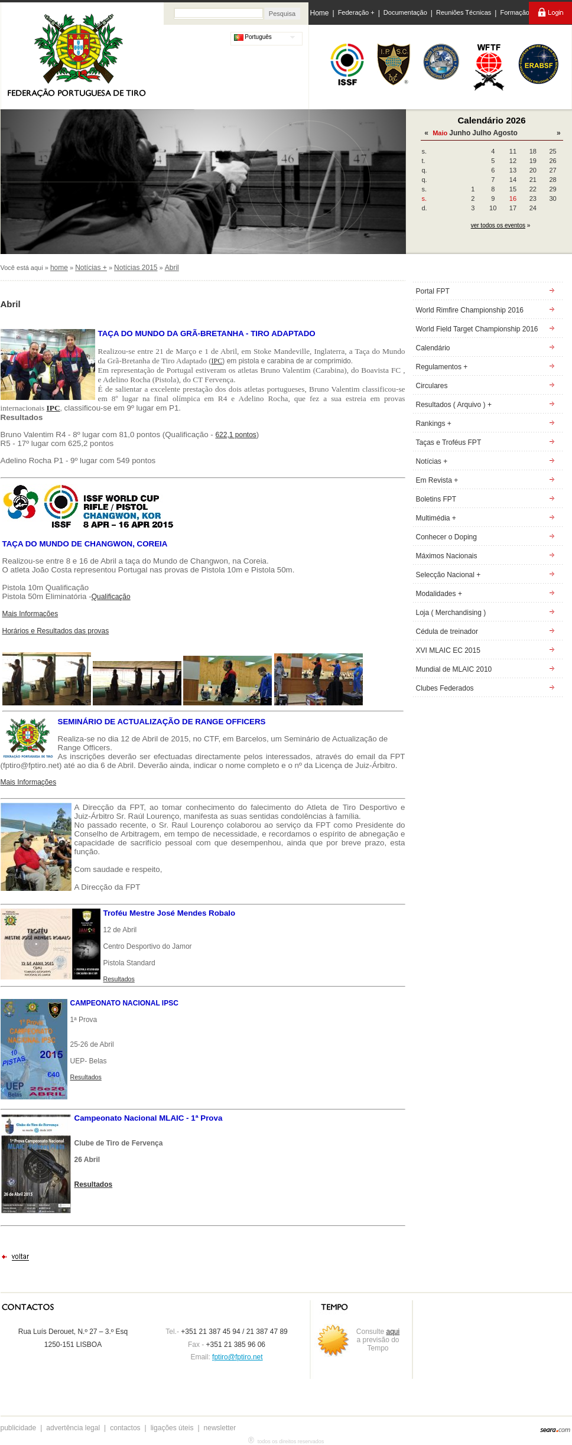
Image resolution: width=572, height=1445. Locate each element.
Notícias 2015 (135, 267)
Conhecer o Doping (446, 537)
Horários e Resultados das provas (55, 631)
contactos (125, 1428)
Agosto (505, 133)
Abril (172, 267)
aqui (393, 1331)
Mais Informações (30, 614)
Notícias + (91, 267)
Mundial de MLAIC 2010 (454, 669)
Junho (459, 133)
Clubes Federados (445, 688)
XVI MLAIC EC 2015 (448, 650)
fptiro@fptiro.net (237, 1357)
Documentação (405, 12)
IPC (217, 361)
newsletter (220, 1428)
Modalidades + (439, 594)
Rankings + (433, 423)
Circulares (432, 386)
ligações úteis (172, 1428)
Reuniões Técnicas (463, 12)
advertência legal (73, 1428)
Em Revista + (437, 480)
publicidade (19, 1428)
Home (319, 13)
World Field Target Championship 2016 (477, 329)
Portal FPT (433, 291)
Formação (514, 12)
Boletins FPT (436, 499)
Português (253, 37)
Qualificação (111, 597)
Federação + (356, 12)
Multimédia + (436, 518)
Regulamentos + (442, 367)
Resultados (86, 1077)
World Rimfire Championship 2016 (470, 310)
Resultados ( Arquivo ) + (454, 405)
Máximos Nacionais (446, 556)
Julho (481, 133)
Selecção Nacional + (448, 575)
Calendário (433, 348)
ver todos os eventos (498, 225)
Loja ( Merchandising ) (451, 612)
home (59, 267)
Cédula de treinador (447, 631)
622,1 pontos (235, 435)
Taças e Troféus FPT (449, 442)
